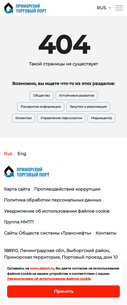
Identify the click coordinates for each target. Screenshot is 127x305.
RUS (101, 7)
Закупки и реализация (88, 107)
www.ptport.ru (42, 268)
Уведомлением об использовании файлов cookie (48, 279)
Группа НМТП (19, 222)
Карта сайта (17, 189)
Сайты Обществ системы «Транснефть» (47, 233)
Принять (63, 291)
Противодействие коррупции (67, 189)
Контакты (106, 233)
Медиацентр (101, 118)
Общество (41, 95)
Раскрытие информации (41, 107)
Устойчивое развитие (76, 95)
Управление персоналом (61, 118)
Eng (21, 153)
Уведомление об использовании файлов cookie (57, 211)
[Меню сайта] (119, 8)
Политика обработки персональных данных (52, 200)
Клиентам (23, 118)
